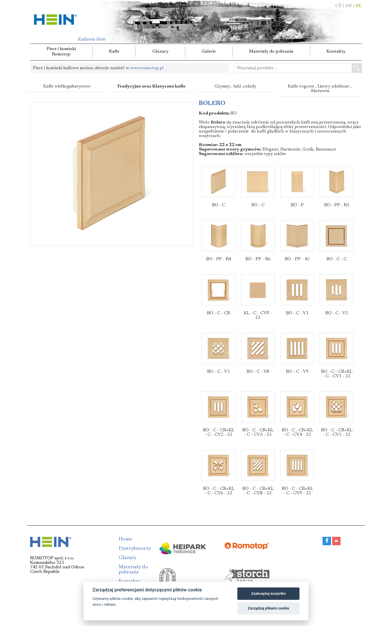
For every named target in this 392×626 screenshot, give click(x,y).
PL (359, 6)
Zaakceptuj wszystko (268, 593)
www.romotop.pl (147, 68)
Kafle (114, 51)
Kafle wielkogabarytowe (66, 86)
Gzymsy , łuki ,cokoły (235, 86)
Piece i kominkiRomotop (61, 52)
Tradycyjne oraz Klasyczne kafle (151, 86)
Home (125, 539)
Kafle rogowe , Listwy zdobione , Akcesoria (320, 88)
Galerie (209, 51)
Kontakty (335, 51)
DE (348, 6)
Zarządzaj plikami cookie (268, 608)
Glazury (160, 51)
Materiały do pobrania (271, 51)
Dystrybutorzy (135, 548)
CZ (338, 6)
